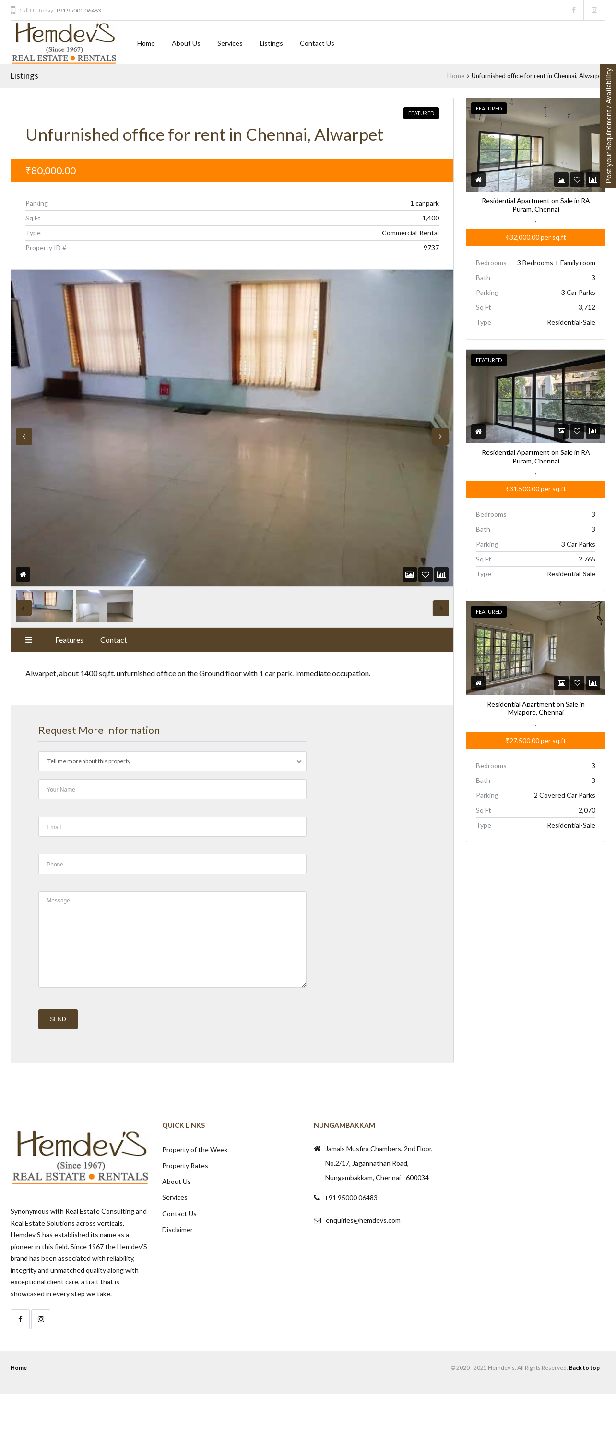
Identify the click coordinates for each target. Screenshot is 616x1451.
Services (230, 43)
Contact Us (317, 43)
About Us (186, 43)
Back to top (584, 1367)
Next (440, 436)
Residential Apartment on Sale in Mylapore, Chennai (535, 708)
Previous (24, 436)
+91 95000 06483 (78, 10)
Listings (271, 43)
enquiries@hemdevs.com (363, 1220)
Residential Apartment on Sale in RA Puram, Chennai (535, 205)
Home (146, 43)
